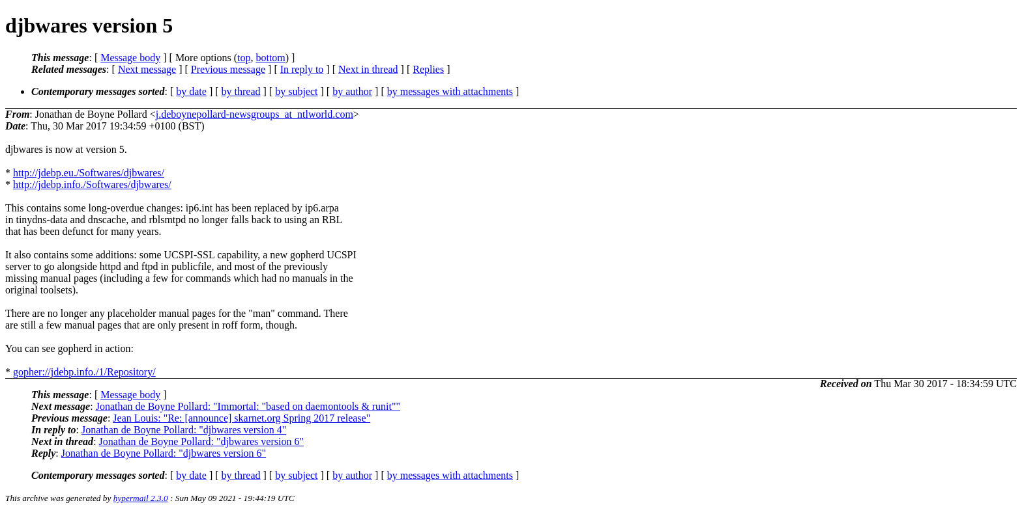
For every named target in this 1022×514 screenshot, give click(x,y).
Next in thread (368, 69)
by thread (241, 91)
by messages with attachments (450, 91)
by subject (296, 91)
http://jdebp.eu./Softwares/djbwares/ (88, 172)
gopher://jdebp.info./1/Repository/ (84, 371)
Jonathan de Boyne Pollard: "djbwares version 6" (201, 441)
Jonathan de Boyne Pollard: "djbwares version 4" (183, 429)
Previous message (228, 69)
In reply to (302, 69)
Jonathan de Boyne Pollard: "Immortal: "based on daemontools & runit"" (248, 406)
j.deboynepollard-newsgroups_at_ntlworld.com (254, 114)
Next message (147, 69)
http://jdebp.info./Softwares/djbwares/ (92, 184)
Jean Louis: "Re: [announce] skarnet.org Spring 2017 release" (241, 418)
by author (352, 91)
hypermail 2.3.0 (140, 498)
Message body (130, 57)
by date (191, 91)
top (243, 57)
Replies (428, 69)
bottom (270, 57)
